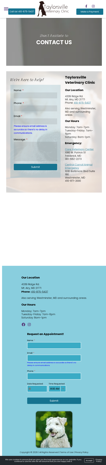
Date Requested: (34, 383)
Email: (29, 353)
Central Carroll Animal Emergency (78, 166)
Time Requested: (55, 383)
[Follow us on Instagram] (93, 6)
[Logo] (53, 16)
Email (16, 116)
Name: (17, 90)
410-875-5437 (81, 102)
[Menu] (5, 8)
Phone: (17, 103)
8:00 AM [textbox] (53, 388)
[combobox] (56, 389)
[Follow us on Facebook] (86, 6)
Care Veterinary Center (78, 149)
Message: (18, 136)
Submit (34, 163)
